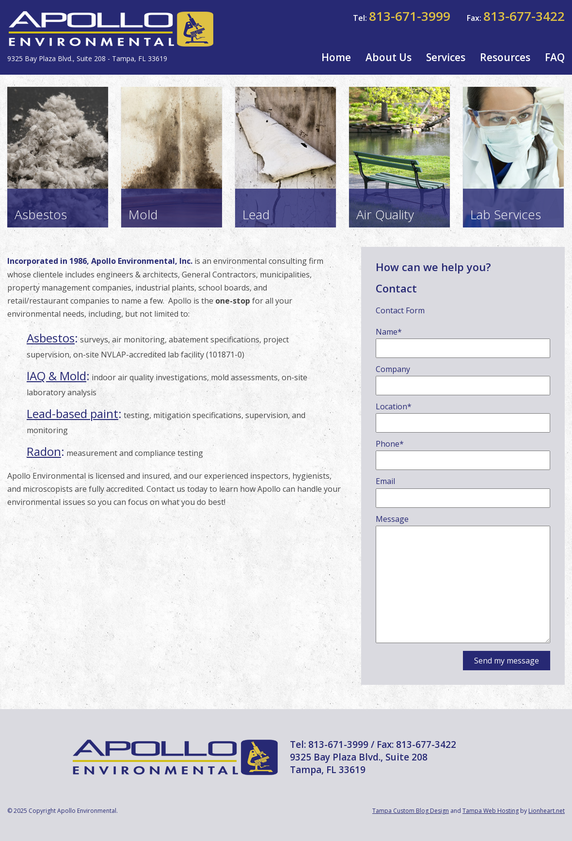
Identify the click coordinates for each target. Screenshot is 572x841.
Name (389, 331)
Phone (390, 443)
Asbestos (51, 338)
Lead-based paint (72, 413)
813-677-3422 (524, 16)
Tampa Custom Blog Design (410, 811)
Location (394, 406)
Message (392, 519)
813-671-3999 (409, 16)
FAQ (555, 57)
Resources (505, 57)
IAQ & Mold (56, 376)
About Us (388, 57)
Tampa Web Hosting (490, 811)
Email (385, 481)
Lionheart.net (546, 811)
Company (393, 369)
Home (336, 57)
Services (445, 57)
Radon (44, 451)
